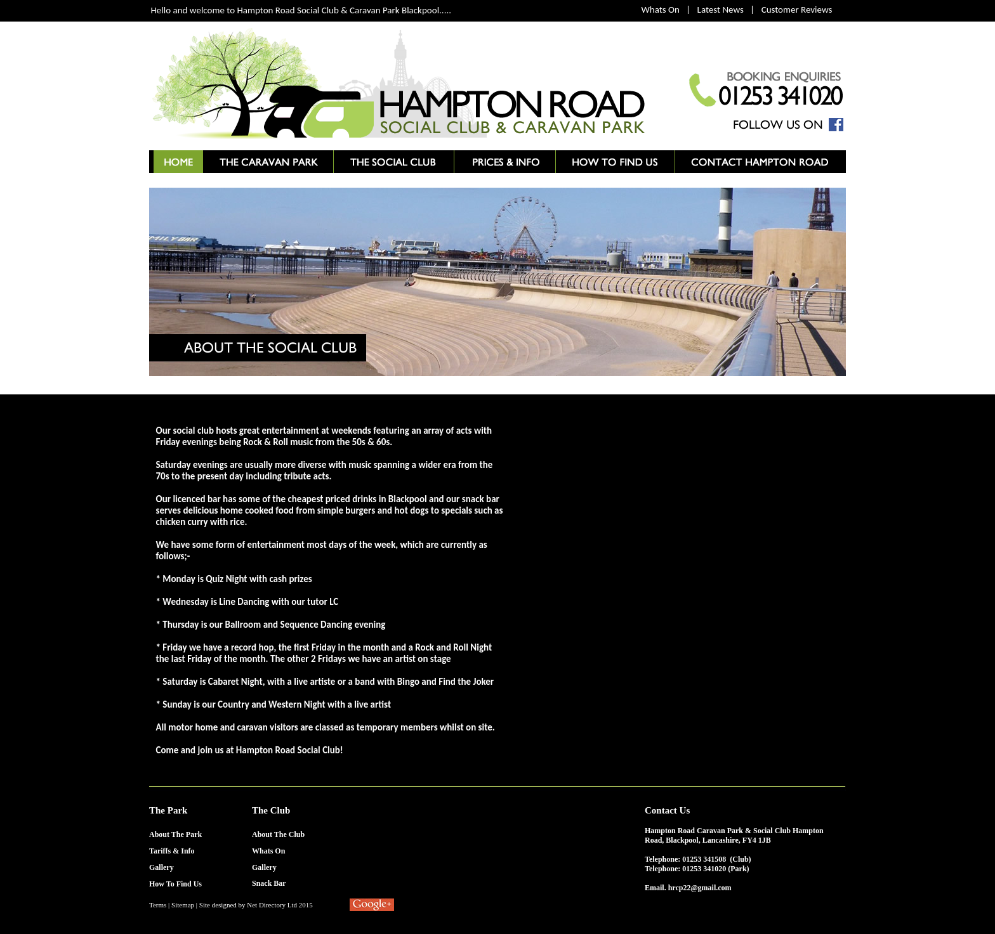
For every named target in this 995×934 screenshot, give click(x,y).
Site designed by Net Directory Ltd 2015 (256, 905)
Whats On (661, 9)
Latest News (720, 9)
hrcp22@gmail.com (700, 887)
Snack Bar (269, 883)
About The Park (175, 834)
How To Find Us (175, 883)
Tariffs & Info (172, 850)
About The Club (278, 834)
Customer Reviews (797, 9)
